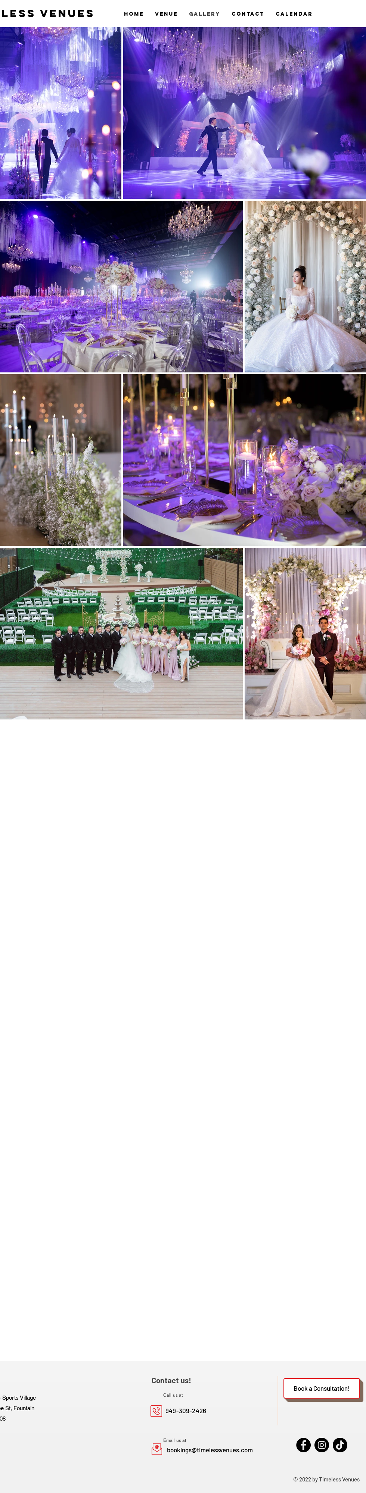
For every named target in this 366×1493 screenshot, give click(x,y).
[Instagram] (321, 1445)
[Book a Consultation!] (321, 1388)
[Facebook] (303, 1445)
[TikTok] (340, 1445)
